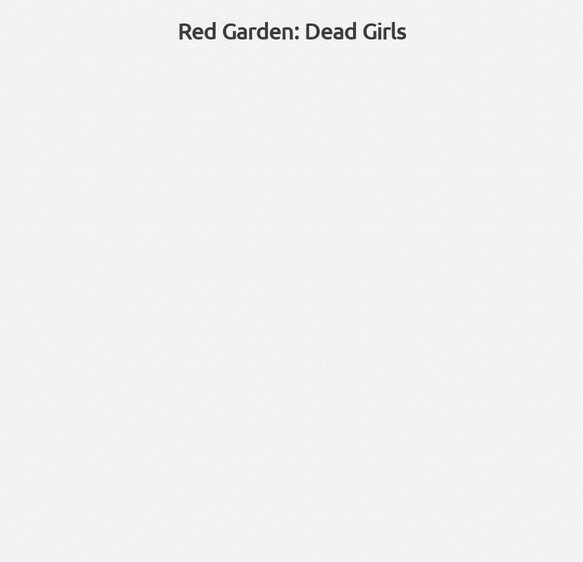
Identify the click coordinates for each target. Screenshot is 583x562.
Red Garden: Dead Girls (292, 31)
